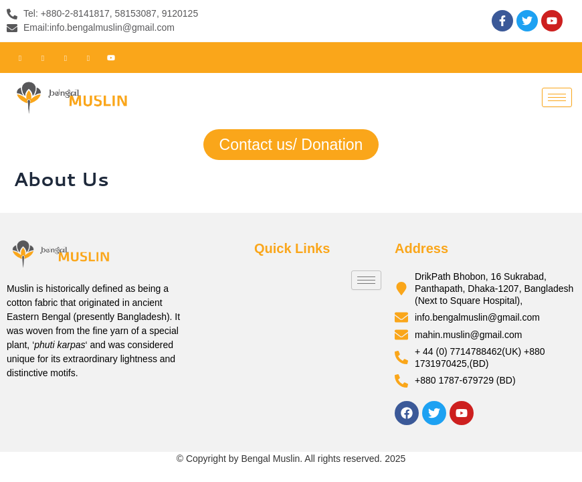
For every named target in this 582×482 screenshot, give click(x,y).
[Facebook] (20, 58)
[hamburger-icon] (557, 97)
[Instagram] (88, 58)
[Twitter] (43, 58)
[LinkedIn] (66, 58)
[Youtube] (111, 58)
